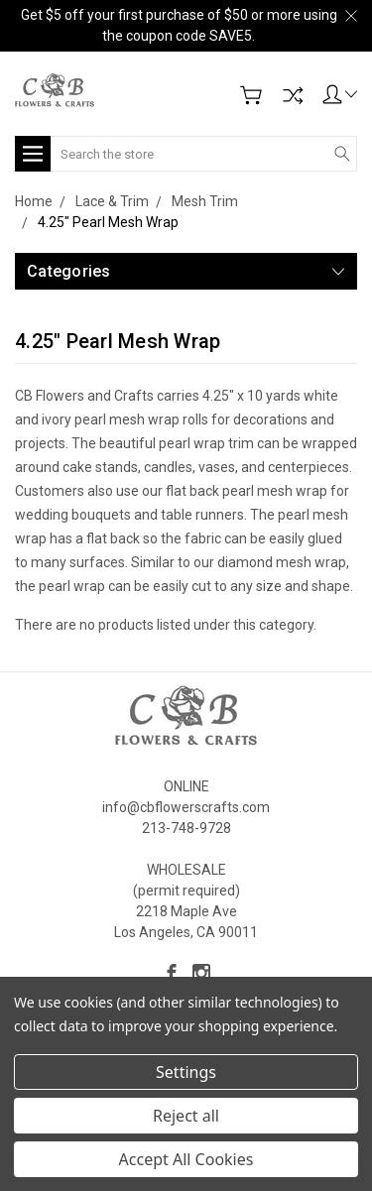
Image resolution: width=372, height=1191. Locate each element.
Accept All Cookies (186, 1159)
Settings (186, 1072)
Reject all (186, 1116)
